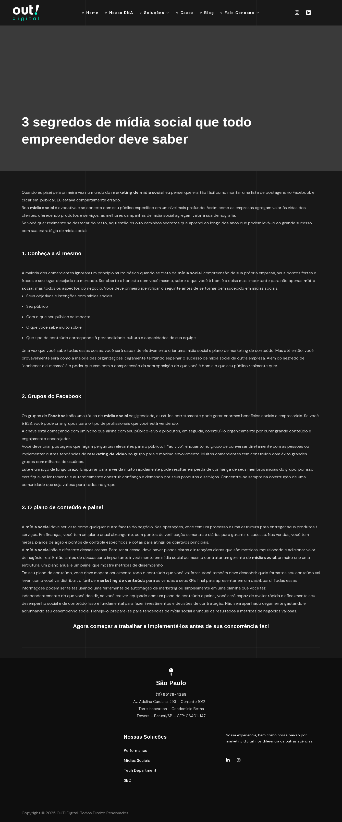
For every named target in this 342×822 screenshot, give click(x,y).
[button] (135, 750)
